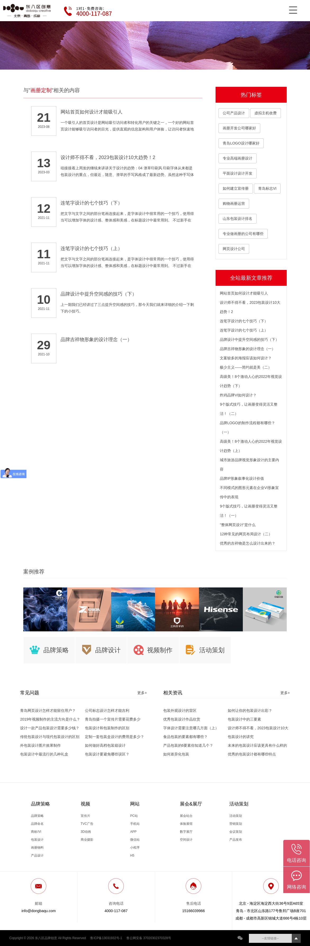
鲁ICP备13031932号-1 (106, 938)
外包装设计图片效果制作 (40, 745)
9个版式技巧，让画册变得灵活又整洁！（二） (248, 409)
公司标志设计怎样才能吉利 (107, 710)
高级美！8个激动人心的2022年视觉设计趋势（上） (251, 446)
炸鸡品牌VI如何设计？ (238, 395)
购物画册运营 (234, 203)
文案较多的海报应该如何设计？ (246, 358)
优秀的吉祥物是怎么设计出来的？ (247, 543)
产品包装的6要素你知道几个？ (188, 745)
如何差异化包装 (176, 754)
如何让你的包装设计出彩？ (250, 710)
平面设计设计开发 (237, 173)
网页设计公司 (234, 249)
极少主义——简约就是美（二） (246, 367)
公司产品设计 (234, 113)
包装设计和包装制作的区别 (107, 728)
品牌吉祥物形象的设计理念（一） (247, 349)
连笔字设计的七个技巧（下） (244, 321)
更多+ (142, 693)
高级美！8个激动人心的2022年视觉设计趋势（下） (251, 381)
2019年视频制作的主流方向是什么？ (50, 719)
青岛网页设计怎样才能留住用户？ (48, 710)
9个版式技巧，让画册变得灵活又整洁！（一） (248, 511)
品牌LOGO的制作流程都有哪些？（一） (247, 427)
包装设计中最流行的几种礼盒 (44, 754)
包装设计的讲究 (241, 737)
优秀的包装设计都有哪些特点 (252, 754)
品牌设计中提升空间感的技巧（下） (249, 339)
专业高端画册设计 (237, 158)
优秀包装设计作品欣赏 (181, 719)
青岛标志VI (267, 188)
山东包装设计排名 (237, 218)
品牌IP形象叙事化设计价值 (242, 478)
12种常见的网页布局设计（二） (246, 534)
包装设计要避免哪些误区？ (107, 754)
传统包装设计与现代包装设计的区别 (49, 737)
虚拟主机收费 (265, 113)
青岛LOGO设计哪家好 (241, 143)
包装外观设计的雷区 (180, 710)
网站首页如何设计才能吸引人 (244, 293)
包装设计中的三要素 (244, 719)
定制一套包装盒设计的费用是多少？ (114, 737)
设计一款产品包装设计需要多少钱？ (49, 728)
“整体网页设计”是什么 (238, 525)
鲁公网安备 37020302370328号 (148, 938)
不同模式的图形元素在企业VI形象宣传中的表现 (249, 492)
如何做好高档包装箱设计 (105, 745)
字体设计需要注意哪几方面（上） (191, 728)
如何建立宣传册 (236, 188)
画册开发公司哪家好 (239, 128)
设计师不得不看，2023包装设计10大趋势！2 (250, 307)
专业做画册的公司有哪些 (243, 234)
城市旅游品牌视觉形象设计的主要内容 (249, 464)
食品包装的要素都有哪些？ (185, 737)
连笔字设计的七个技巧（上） (244, 330)
